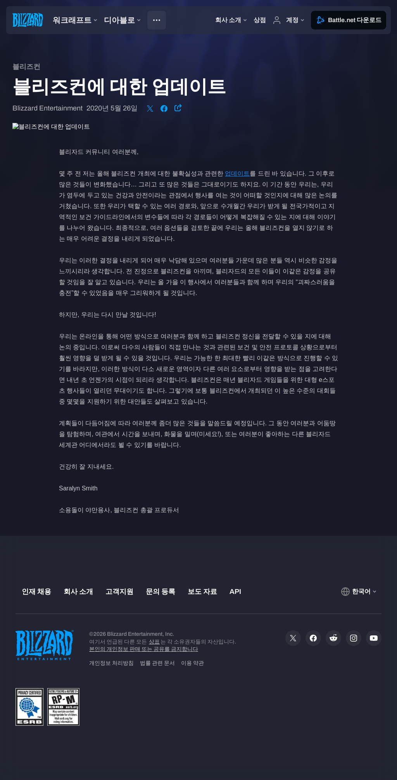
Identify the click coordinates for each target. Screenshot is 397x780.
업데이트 (237, 173)
